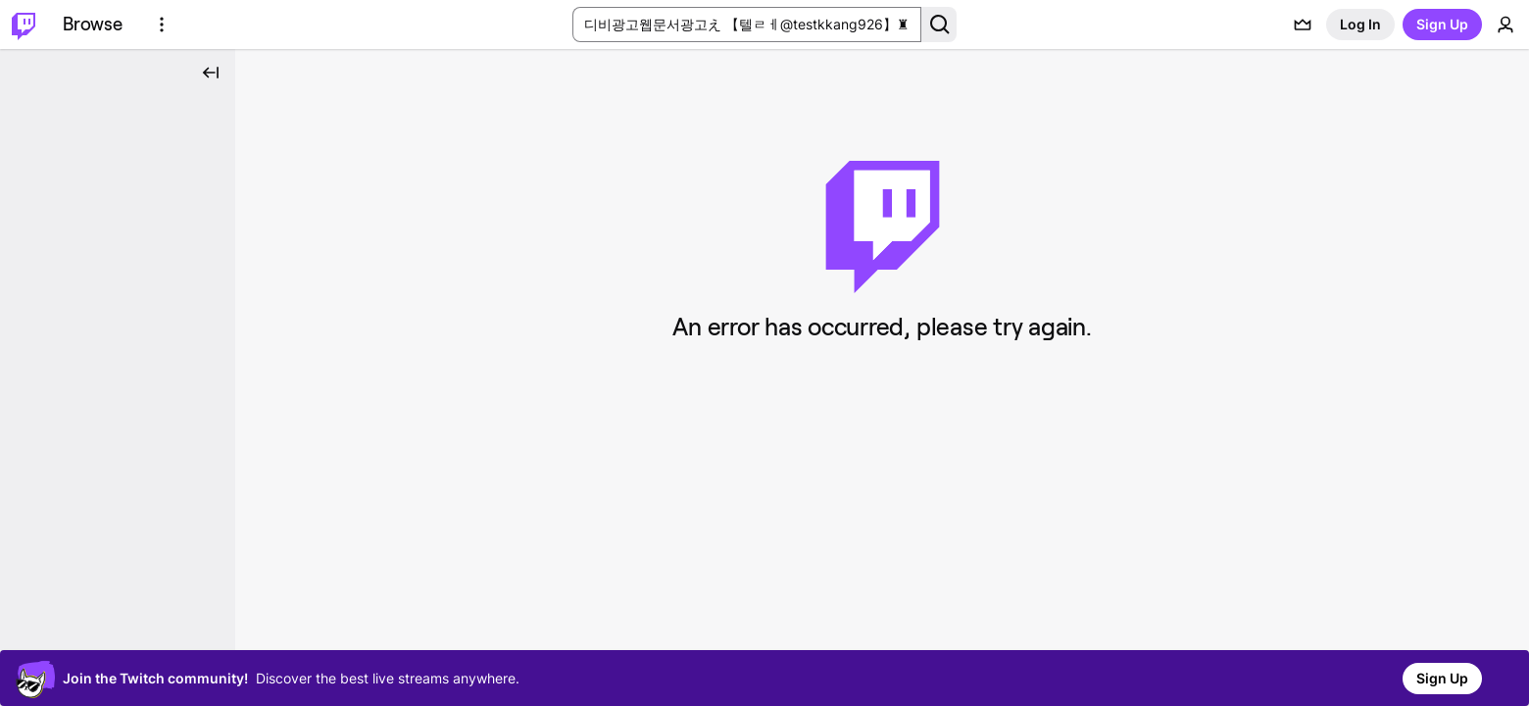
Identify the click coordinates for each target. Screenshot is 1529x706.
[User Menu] (1505, 24)
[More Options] (161, 24)
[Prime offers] (1302, 24)
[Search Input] (746, 24)
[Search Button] (939, 24)
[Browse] (93, 24)
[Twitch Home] (23, 24)
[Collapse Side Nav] (210, 72)
